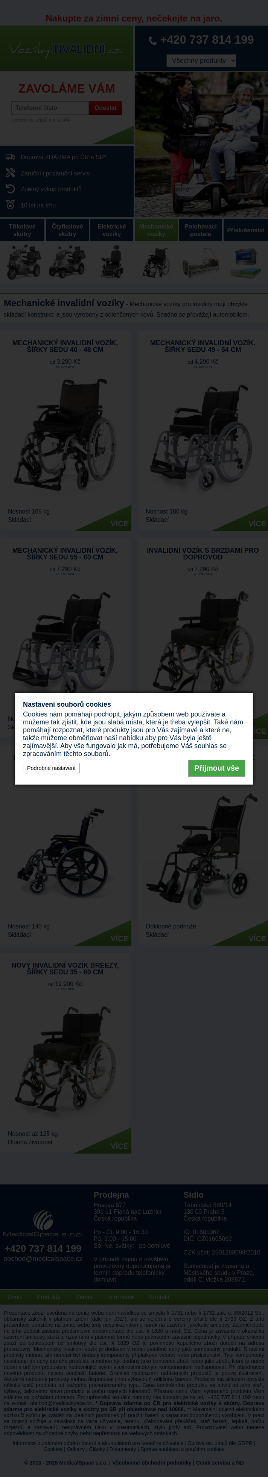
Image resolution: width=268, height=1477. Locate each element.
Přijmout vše (216, 768)
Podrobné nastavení (51, 768)
